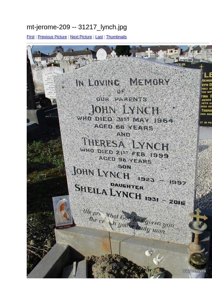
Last (99, 37)
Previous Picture (52, 37)
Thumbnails (116, 37)
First (30, 37)
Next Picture (81, 37)
